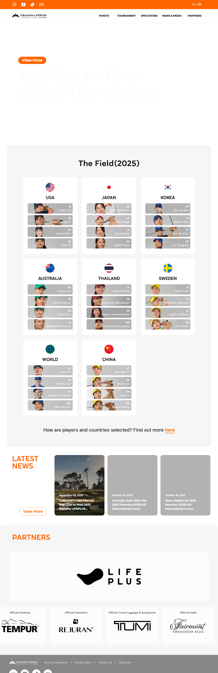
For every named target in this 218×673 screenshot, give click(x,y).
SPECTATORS (149, 15)
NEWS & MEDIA (172, 15)
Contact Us (105, 662)
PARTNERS (194, 15)
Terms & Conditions (55, 662)
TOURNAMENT (126, 15)
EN (199, 4)
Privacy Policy (83, 662)
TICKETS (104, 15)
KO (194, 4)
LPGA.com (125, 662)
